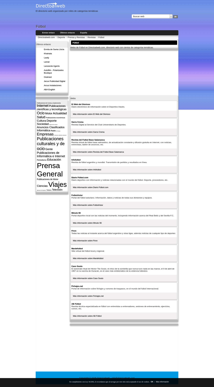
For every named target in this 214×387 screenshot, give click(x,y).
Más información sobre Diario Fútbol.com (90, 187)
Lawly (46, 58)
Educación (54, 159)
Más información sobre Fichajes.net (88, 296)
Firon (73, 231)
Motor (48, 113)
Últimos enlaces (67, 33)
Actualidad (60, 113)
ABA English (49, 89)
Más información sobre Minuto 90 (87, 223)
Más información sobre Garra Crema (88, 132)
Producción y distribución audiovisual (60, 135)
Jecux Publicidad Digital (54, 81)
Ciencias (42, 185)
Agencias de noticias (53, 124)
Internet (42, 106)
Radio (53, 130)
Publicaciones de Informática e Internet (51, 154)
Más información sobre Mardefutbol (88, 258)
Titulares (48, 190)
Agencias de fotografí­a (41, 190)
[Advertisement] (124, 72)
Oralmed (48, 77)
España (83, 33)
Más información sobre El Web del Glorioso (91, 114)
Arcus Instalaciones (52, 85)
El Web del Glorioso (80, 104)
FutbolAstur (77, 195)
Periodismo (42, 160)
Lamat (46, 62)
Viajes (57, 184)
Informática (43, 130)
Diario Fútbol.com (79, 177)
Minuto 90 (76, 213)
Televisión (57, 189)
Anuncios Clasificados (50, 127)
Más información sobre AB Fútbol (87, 316)
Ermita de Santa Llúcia (54, 49)
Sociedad (43, 123)
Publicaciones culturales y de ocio (51, 143)
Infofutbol (76, 160)
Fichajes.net (77, 286)
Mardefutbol (77, 248)
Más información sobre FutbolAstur (88, 205)
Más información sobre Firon (85, 240)
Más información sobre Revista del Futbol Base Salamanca (98, 152)
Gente (49, 149)
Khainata (48, 53)
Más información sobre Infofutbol (87, 169)
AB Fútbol (76, 304)
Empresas (45, 134)
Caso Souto (76, 266)
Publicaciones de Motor (47, 179)
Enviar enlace (48, 33)
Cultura (41, 120)
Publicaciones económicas (55, 117)
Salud (41, 117)
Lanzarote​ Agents (52, 66)
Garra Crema (77, 122)
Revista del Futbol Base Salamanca (88, 140)
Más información (162, 382)
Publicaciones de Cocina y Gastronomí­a (49, 103)
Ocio (40, 113)
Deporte (52, 120)
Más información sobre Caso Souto (88, 278)
